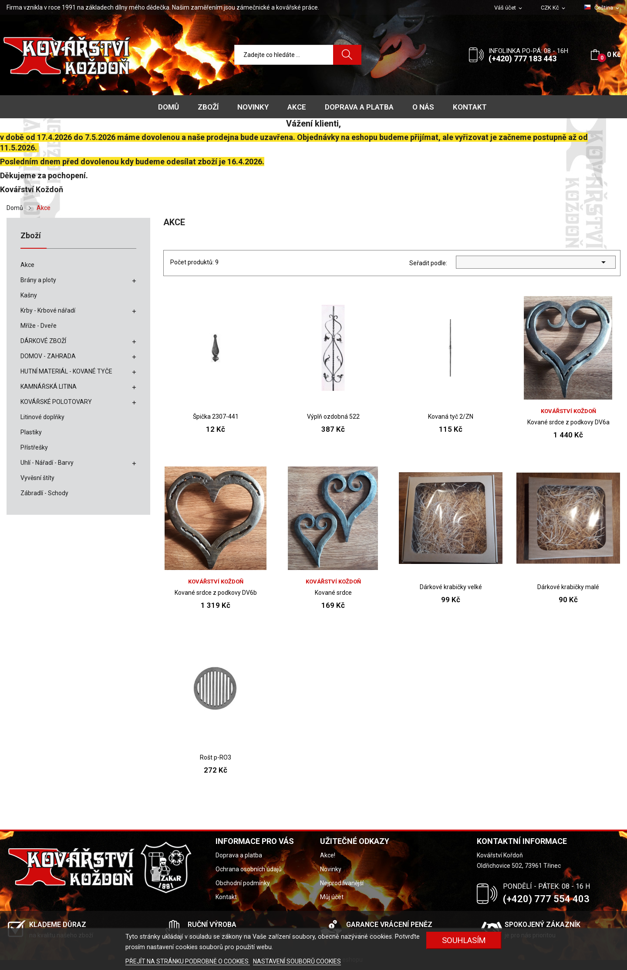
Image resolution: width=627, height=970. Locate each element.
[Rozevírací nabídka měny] (553, 8)
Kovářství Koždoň (568, 411)
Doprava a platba (239, 855)
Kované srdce (333, 592)
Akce (27, 264)
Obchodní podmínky (243, 883)
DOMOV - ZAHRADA (48, 356)
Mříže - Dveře (38, 325)
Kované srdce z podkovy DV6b (216, 592)
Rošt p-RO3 (215, 757)
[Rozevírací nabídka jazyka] (602, 7)
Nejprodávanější (342, 883)
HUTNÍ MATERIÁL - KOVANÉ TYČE (66, 371)
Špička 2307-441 (216, 416)
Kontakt (226, 896)
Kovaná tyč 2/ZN (450, 416)
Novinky (330, 869)
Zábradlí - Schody (44, 493)
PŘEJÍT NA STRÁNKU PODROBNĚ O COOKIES (187, 961)
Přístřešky (34, 447)
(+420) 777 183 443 (522, 58)
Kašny (28, 295)
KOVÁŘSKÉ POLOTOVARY (56, 401)
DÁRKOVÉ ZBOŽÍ (43, 340)
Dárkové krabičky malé (568, 586)
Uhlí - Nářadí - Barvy (47, 462)
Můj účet (332, 896)
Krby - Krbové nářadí (47, 310)
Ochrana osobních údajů (249, 869)
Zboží (30, 236)
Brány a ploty (38, 280)
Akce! (327, 855)
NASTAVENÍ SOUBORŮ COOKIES (297, 961)
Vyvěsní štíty (37, 477)
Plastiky (31, 432)
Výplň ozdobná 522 (333, 416)
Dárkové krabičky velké (451, 586)
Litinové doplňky (42, 416)
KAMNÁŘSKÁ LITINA (48, 386)
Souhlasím (464, 940)
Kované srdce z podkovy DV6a (568, 422)
